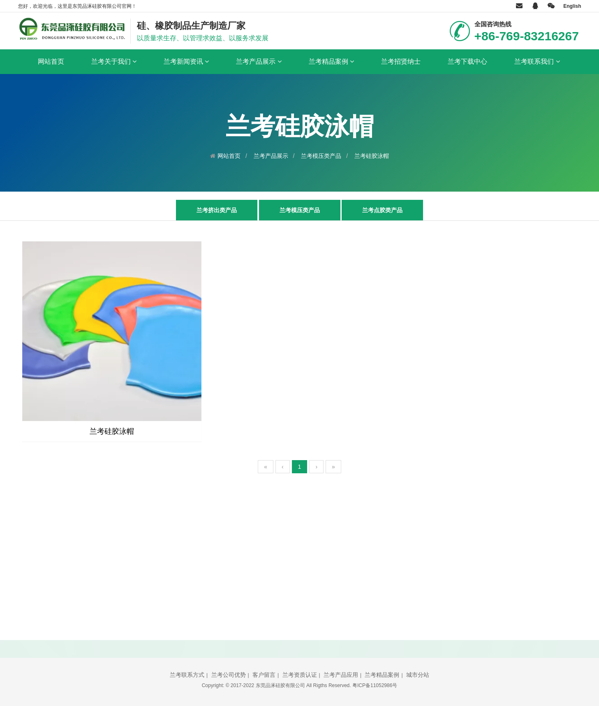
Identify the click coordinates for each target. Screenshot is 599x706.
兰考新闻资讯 (186, 61)
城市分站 (417, 674)
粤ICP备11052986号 (374, 685)
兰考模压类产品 (321, 156)
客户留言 (263, 674)
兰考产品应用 (341, 674)
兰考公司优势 (228, 674)
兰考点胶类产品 (382, 210)
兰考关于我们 (113, 61)
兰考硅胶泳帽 (371, 156)
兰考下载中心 (467, 61)
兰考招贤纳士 (401, 61)
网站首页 (51, 61)
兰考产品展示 (258, 61)
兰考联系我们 (537, 61)
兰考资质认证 (299, 674)
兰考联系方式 (187, 674)
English (572, 6)
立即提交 (395, 622)
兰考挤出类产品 (217, 210)
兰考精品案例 (331, 61)
